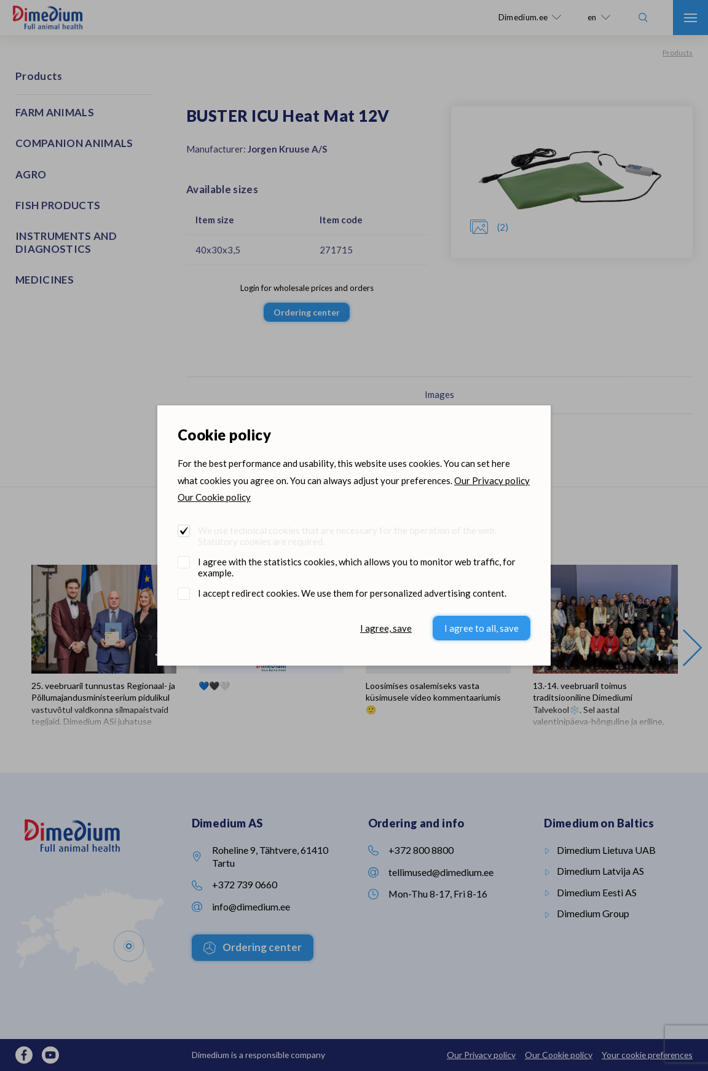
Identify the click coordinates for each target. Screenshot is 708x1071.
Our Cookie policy (214, 497)
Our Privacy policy (492, 480)
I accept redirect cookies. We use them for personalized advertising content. (352, 593)
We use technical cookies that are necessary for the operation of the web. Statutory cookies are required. (347, 536)
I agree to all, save (481, 628)
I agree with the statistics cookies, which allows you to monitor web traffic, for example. (357, 567)
